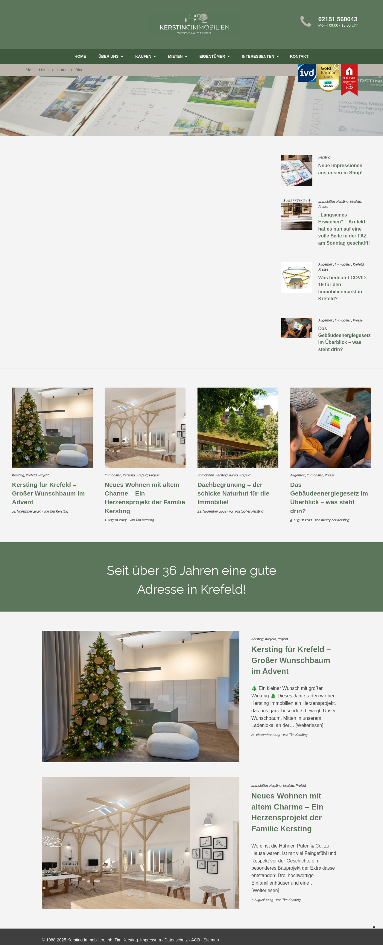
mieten (176, 56)
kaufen (143, 56)
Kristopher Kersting (249, 508)
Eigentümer (212, 56)
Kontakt (299, 56)
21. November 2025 (26, 508)
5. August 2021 (301, 516)
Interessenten (258, 56)
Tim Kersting (59, 508)
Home (80, 56)
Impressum (150, 936)
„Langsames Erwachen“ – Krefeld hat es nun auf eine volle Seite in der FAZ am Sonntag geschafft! (344, 228)
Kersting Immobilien (194, 24)
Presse (323, 207)
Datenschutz (176, 936)
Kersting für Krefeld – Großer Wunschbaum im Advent (48, 489)
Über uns (109, 56)
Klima (233, 471)
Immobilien (326, 202)
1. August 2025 (116, 516)
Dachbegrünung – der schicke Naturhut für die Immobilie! (233, 489)
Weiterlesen (309, 721)
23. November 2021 (211, 508)
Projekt (43, 471)
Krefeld (355, 202)
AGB (195, 936)
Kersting (324, 157)
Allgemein (325, 263)
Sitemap (211, 936)
